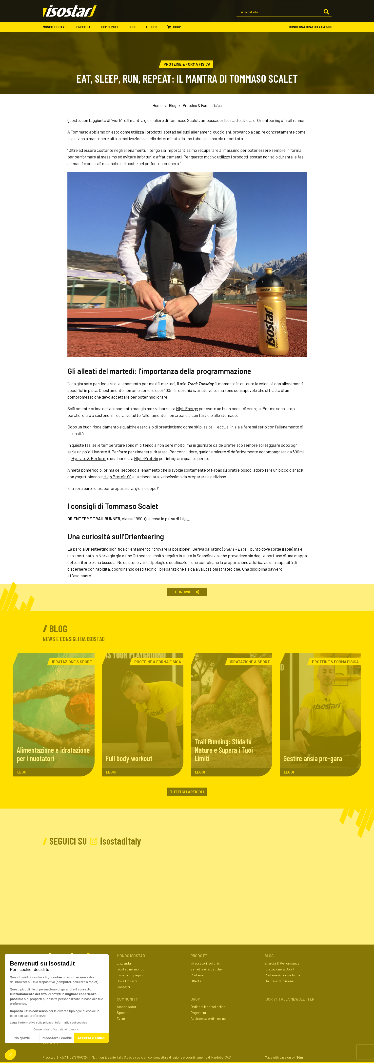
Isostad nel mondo (130, 969)
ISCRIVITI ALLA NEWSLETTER (289, 999)
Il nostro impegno (130, 975)
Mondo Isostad (57, 27)
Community (112, 27)
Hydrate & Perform (109, 451)
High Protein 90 (117, 476)
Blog (135, 27)
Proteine (197, 975)
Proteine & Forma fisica (202, 105)
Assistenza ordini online (208, 1018)
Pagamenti (199, 1012)
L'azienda (124, 963)
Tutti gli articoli (187, 792)
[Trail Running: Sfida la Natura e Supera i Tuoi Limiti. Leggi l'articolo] (231, 714)
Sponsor (123, 1012)
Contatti (123, 987)
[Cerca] (326, 12)
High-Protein (146, 458)
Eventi (121, 1018)
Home (157, 105)
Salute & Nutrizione (279, 981)
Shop (174, 27)
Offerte (196, 981)
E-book (154, 27)
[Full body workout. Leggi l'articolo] (142, 714)
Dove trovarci (127, 981)
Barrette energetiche (206, 969)
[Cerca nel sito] (284, 12)
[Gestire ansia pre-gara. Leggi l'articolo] (320, 714)
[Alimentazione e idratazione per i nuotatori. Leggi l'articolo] (53, 714)
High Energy (187, 408)
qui (187, 518)
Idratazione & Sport (280, 969)
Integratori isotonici (205, 963)
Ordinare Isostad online (208, 1007)
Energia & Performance (282, 963)
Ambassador (126, 1007)
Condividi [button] (187, 592)
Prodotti (86, 27)
